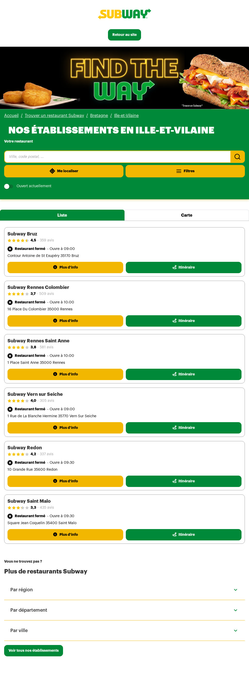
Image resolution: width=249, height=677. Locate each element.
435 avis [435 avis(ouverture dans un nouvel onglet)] (47, 507)
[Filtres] (185, 171)
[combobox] (117, 157)
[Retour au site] (124, 35)
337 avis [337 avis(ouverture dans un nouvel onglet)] (46, 454)
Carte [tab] (186, 215)
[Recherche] (237, 157)
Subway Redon (24, 447)
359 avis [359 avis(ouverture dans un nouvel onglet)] (47, 240)
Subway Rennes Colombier (38, 287)
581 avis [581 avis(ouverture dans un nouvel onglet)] (46, 347)
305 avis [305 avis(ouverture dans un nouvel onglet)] (47, 401)
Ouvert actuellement (27, 186)
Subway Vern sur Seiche (35, 394)
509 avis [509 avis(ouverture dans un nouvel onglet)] (46, 294)
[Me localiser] (63, 171)
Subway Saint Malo (29, 501)
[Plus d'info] (65, 267)
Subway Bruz (22, 234)
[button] (124, 590)
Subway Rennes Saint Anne (38, 340)
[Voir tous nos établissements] (33, 650)
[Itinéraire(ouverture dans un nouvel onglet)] (184, 267)
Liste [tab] (62, 215)
